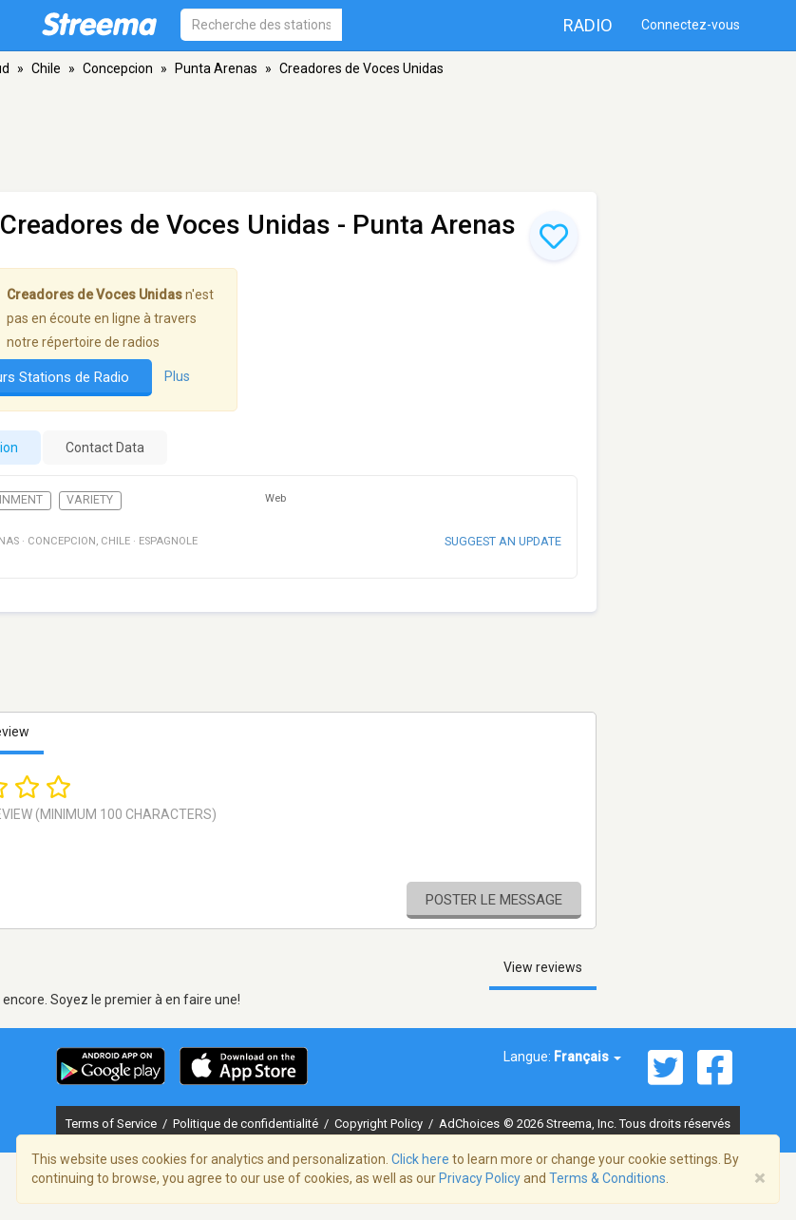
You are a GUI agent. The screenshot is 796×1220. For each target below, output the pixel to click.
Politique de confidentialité (247, 1123)
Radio (588, 25)
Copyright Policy (380, 1123)
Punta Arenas (216, 68)
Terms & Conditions (607, 1178)
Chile (46, 68)
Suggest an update (503, 541)
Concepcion (118, 68)
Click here (420, 1159)
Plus (177, 376)
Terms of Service (113, 1123)
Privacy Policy (480, 1178)
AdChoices (469, 1123)
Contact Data (105, 447)
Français (587, 1056)
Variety (89, 499)
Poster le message (494, 899)
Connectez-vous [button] (690, 24)
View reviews (542, 967)
